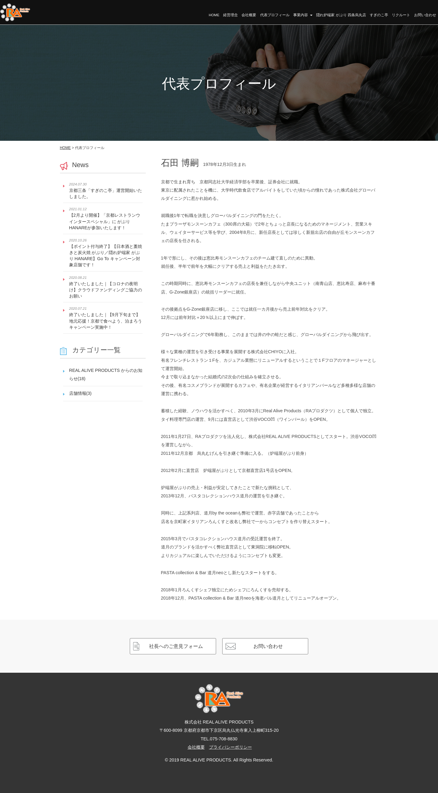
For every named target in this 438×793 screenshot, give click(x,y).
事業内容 (303, 15)
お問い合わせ (425, 15)
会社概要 (249, 15)
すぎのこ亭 (379, 15)
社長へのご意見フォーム (176, 646)
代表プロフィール (275, 15)
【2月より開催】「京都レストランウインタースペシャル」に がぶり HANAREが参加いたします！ (104, 221)
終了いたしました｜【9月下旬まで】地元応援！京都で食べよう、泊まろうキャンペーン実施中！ (105, 320)
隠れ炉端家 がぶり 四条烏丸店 (341, 15)
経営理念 (231, 15)
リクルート (401, 15)
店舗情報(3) (80, 393)
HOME (215, 15)
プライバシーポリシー (230, 747)
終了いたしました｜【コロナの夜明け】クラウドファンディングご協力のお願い (105, 289)
